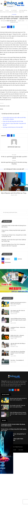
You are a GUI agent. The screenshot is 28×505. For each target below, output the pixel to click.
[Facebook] (8, 259)
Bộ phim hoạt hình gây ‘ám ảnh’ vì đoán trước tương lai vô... (18, 399)
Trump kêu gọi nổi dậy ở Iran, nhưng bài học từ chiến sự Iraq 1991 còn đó (13, 434)
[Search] (26, 3)
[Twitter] (20, 259)
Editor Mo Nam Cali (11, 20)
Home (1, 10)
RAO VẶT (14, 449)
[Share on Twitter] (14, 27)
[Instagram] (8, 262)
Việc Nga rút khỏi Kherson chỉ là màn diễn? (13, 127)
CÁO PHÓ (20, 449)
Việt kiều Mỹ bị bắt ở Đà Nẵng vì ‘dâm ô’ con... (18, 344)
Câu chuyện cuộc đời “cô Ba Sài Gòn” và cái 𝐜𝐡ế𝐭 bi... (18, 311)
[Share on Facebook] (11, 27)
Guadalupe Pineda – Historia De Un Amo (18, 328)
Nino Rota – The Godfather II (17, 360)
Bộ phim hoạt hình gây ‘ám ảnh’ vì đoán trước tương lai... (18, 303)
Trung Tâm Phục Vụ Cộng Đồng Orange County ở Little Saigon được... (18, 353)
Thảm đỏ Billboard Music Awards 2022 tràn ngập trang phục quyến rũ (18, 320)
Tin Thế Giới (14, 10)
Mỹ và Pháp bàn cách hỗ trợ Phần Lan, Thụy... (14, 193)
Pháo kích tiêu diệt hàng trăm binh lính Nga (13, 121)
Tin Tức (7, 10)
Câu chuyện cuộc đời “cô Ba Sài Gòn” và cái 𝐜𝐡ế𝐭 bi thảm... (17, 406)
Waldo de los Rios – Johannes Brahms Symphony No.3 (17, 336)
